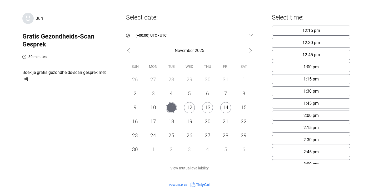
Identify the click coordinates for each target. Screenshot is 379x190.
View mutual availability (189, 168)
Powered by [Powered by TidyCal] (189, 184)
